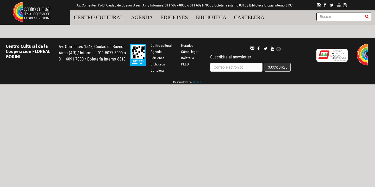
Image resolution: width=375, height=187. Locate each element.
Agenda (142, 17)
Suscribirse (277, 67)
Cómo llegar (189, 52)
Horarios (187, 45)
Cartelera (249, 17)
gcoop (197, 82)
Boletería (187, 58)
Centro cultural (98, 17)
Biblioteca (211, 17)
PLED (185, 64)
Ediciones (174, 17)
